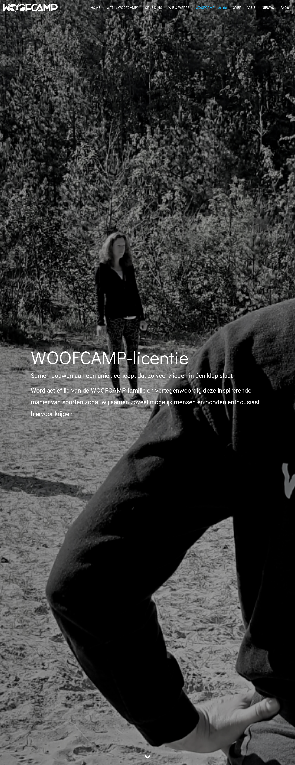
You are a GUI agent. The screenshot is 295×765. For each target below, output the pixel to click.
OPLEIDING (153, 8)
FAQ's (284, 8)
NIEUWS (268, 8)
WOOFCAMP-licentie (211, 8)
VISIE (251, 8)
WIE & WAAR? (178, 8)
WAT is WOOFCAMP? (123, 8)
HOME (95, 8)
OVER (237, 8)
